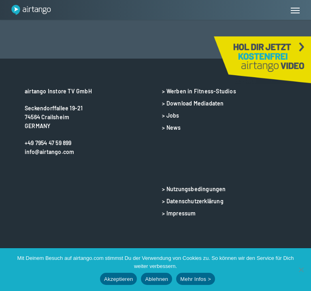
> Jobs (170, 115)
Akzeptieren (118, 279)
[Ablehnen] (301, 270)
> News (171, 127)
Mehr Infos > (195, 279)
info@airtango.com (49, 151)
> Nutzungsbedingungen (194, 189)
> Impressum (179, 213)
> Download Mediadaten (193, 103)
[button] (295, 10)
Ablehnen (156, 279)
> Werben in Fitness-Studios (199, 91)
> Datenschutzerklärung (192, 201)
